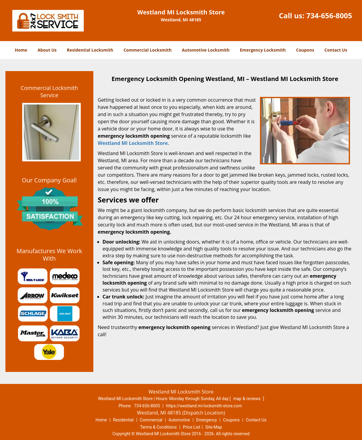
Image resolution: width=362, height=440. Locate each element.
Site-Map (213, 427)
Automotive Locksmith (206, 50)
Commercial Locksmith (147, 50)
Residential (123, 420)
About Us (47, 50)
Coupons (305, 50)
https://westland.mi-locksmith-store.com (204, 405)
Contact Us (335, 50)
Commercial (151, 420)
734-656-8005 (329, 15)
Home (21, 50)
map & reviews (247, 398)
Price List (191, 427)
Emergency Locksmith (263, 50)
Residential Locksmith (90, 50)
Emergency (206, 420)
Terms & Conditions (158, 427)
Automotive (179, 420)
